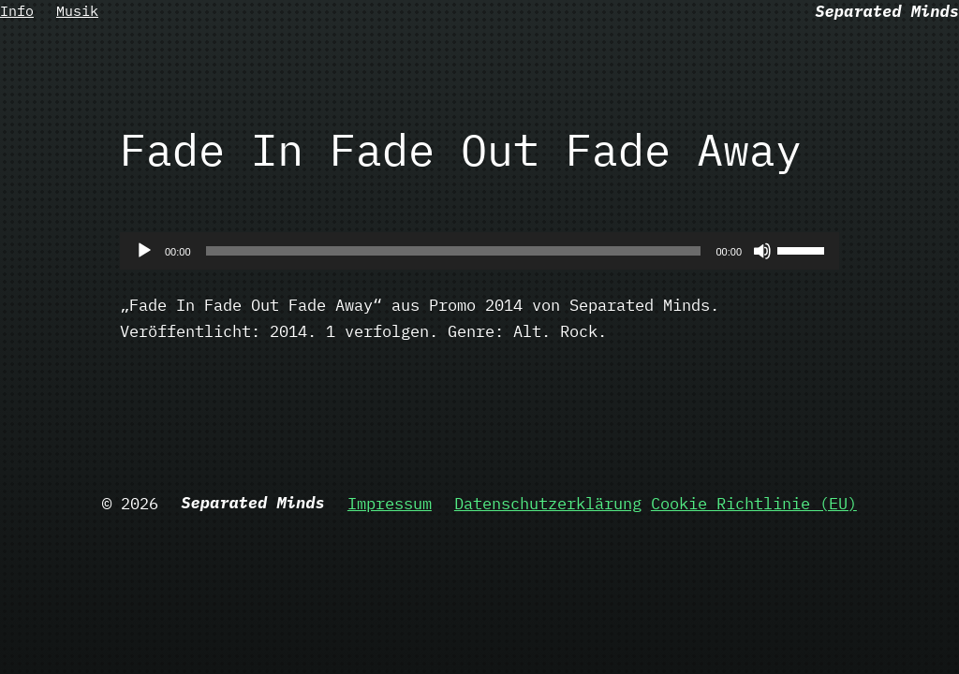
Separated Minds (887, 11)
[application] (479, 251)
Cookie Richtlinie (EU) (754, 503)
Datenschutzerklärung (548, 503)
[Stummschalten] (762, 251)
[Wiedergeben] (144, 251)
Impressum (389, 503)
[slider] (453, 251)
